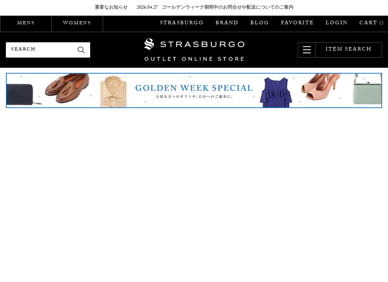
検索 (81, 50)
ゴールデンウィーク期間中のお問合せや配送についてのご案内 (228, 8)
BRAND (227, 23)
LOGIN (337, 23)
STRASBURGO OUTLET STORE (194, 49)
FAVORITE (297, 23)
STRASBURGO (182, 23)
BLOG (259, 23)
